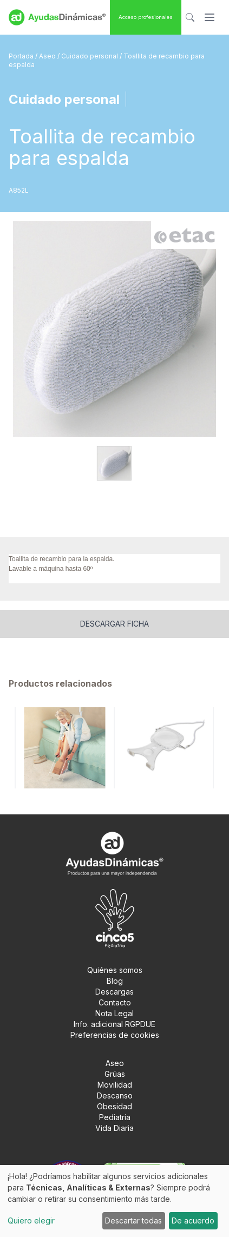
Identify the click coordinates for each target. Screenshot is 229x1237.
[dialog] (114, 1201)
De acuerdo (193, 1220)
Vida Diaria (114, 1128)
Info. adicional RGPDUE (114, 1024)
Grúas (114, 1073)
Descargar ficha (114, 623)
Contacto (115, 1002)
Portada (22, 56)
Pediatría (114, 1117)
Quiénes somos (114, 970)
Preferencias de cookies (114, 1034)
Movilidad (114, 1084)
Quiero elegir (31, 1220)
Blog (115, 980)
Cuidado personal (90, 56)
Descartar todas (133, 1220)
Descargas (114, 991)
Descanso (115, 1095)
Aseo (48, 56)
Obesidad (114, 1106)
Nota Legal (114, 1013)
